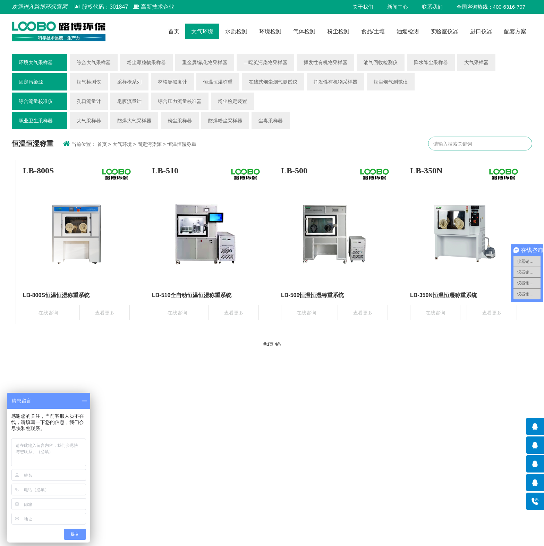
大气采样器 (476, 62)
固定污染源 (31, 82)
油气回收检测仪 (381, 62)
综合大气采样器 (94, 62)
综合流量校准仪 (36, 101)
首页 (173, 31)
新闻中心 (397, 7)
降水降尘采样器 (431, 62)
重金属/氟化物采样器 (204, 62)
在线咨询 (48, 312)
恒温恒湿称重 (217, 82)
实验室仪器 (444, 31)
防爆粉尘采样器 (225, 120)
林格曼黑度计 (172, 82)
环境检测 (270, 31)
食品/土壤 (373, 31)
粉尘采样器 (180, 120)
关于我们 (362, 7)
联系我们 (432, 7)
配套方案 (515, 31)
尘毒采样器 (270, 120)
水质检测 (236, 31)
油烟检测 (408, 31)
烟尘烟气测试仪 (391, 82)
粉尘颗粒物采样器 (146, 62)
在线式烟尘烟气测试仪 (273, 82)
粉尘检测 (338, 31)
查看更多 (104, 312)
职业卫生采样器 (36, 120)
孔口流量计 (89, 101)
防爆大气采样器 (134, 120)
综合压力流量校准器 (180, 101)
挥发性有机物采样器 (325, 62)
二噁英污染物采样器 (265, 62)
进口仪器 (481, 31)
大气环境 (202, 31)
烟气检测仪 (89, 82)
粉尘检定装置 (232, 101)
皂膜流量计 (129, 101)
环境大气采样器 (36, 62)
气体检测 (304, 31)
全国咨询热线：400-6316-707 (491, 7)
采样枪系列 (129, 82)
